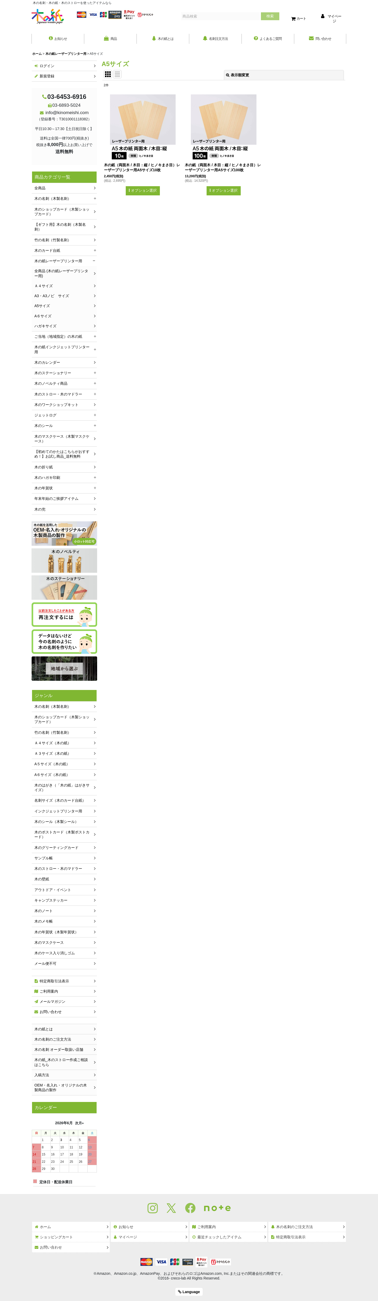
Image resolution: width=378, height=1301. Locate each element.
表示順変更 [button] (237, 76)
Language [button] (189, 1292)
